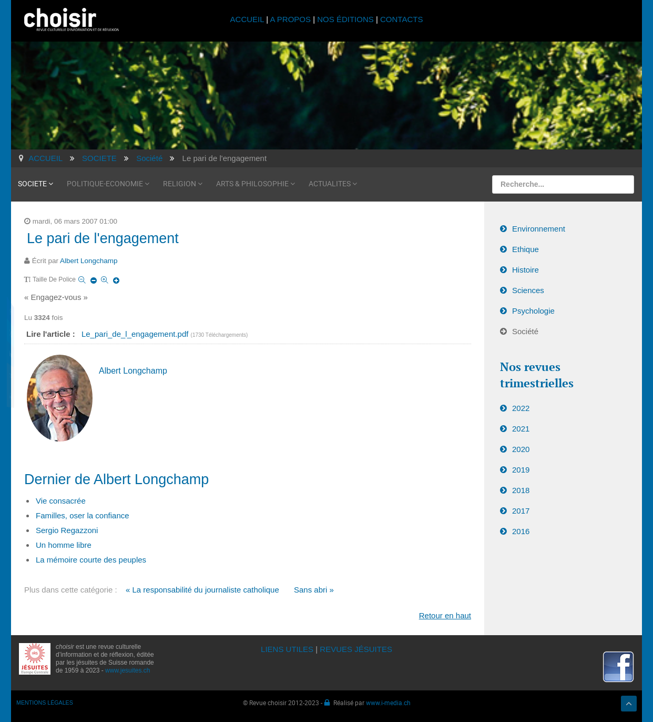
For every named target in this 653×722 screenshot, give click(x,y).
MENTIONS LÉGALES (44, 702)
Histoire (525, 269)
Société (525, 331)
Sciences (528, 290)
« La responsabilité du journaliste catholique (202, 589)
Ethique (525, 249)
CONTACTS (401, 19)
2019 (520, 469)
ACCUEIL (248, 19)
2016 (520, 531)
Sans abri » (314, 589)
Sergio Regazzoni (67, 530)
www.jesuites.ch (127, 670)
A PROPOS (290, 19)
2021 (520, 428)
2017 (520, 510)
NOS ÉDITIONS (345, 19)
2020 (520, 449)
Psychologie (533, 310)
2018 (520, 490)
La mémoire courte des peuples (91, 559)
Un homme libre (63, 544)
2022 (520, 408)
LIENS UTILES (287, 649)
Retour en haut (445, 615)
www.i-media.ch (388, 702)
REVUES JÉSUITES (356, 649)
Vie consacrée (61, 500)
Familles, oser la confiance (82, 515)
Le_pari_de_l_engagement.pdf (136, 333)
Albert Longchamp (89, 261)
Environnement (538, 228)
